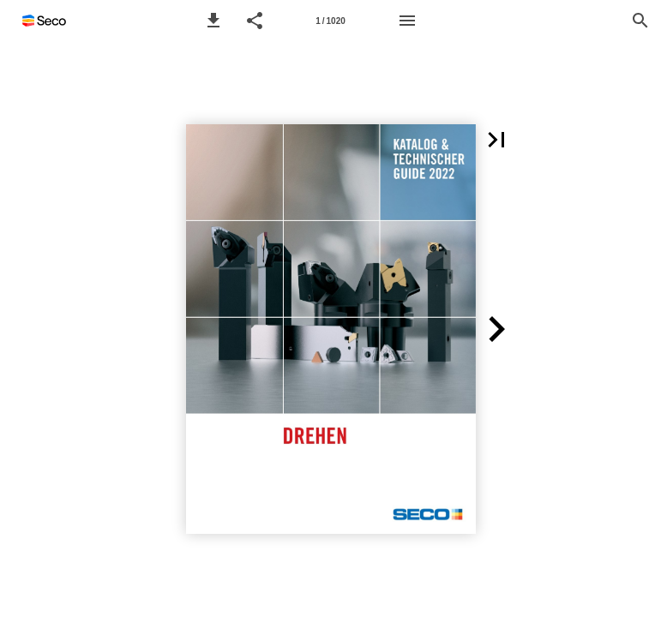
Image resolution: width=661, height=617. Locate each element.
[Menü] (407, 20)
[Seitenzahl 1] (331, 20)
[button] (213, 20)
